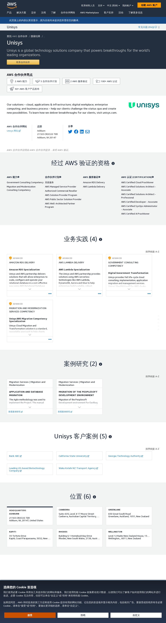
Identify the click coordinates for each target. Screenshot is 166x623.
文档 (43, 12)
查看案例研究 (15, 411)
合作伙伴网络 (68, 12)
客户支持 (108, 12)
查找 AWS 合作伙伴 (17, 36)
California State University (74, 455)
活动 (120, 12)
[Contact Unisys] (23, 62)
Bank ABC (15, 455)
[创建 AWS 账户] (149, 5)
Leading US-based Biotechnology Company (26, 469)
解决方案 (21, 12)
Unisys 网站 (14, 130)
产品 (9, 12)
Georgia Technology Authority (125, 455)
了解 (53, 12)
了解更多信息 (135, 12)
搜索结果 (36, 36)
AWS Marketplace (89, 12)
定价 (33, 12)
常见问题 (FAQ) (147, 27)
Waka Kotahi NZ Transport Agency (78, 468)
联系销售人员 (88, 5)
